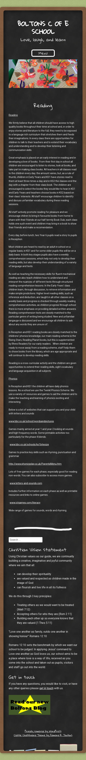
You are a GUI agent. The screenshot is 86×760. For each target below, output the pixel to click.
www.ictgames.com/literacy (25, 502)
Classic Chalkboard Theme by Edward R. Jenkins (43, 735)
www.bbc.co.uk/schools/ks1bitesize (29, 444)
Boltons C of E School (43, 27)
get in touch (46, 688)
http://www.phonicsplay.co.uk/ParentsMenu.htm (35, 463)
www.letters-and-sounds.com (26, 483)
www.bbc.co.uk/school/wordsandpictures (31, 421)
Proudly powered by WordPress (43, 731)
